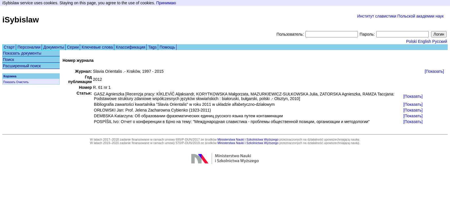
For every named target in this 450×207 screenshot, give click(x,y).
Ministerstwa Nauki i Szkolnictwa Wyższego (248, 139)
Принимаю (166, 3)
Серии (73, 47)
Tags (152, 47)
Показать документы (22, 53)
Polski (411, 41)
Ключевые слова (97, 47)
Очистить (22, 82)
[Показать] (434, 71)
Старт (9, 47)
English (424, 41)
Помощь (167, 47)
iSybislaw (20, 19)
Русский (439, 41)
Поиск (8, 59)
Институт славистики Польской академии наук (400, 16)
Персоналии (29, 47)
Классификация (130, 47)
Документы (53, 47)
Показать (9, 82)
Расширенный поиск (22, 66)
